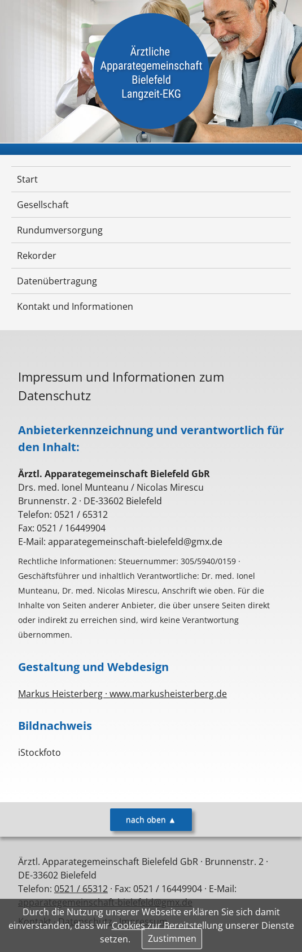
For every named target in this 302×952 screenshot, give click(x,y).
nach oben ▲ (151, 819)
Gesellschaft (43, 204)
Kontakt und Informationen (75, 306)
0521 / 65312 (81, 888)
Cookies (128, 925)
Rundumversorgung (60, 230)
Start (27, 179)
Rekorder (36, 255)
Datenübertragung (57, 281)
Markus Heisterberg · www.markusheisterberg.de (122, 693)
